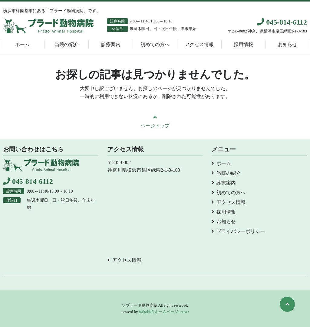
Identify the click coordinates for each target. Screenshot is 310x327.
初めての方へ (155, 44)
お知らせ (287, 44)
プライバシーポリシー (240, 231)
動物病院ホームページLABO (164, 312)
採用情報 (243, 44)
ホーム (22, 44)
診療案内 (110, 44)
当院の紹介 (66, 44)
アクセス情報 (199, 44)
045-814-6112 (282, 22)
